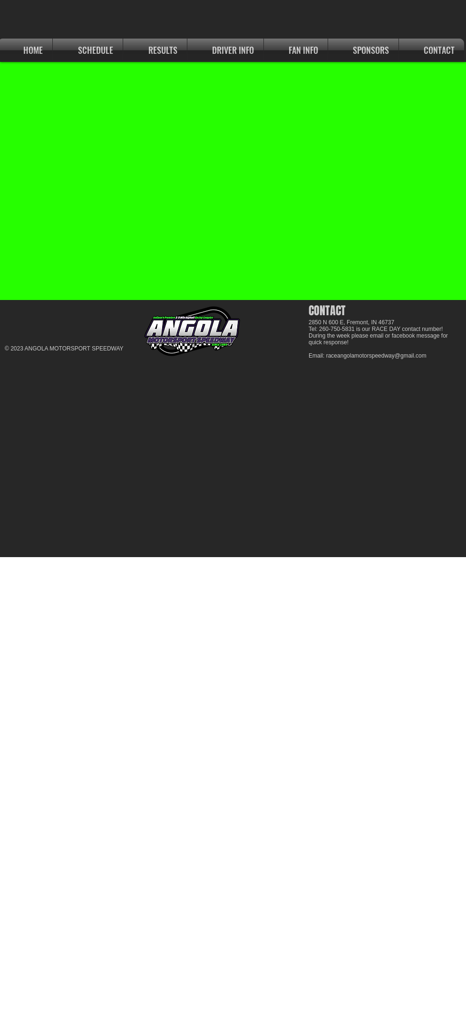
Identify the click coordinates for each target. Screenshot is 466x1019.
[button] (155, 50)
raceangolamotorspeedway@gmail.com (376, 355)
